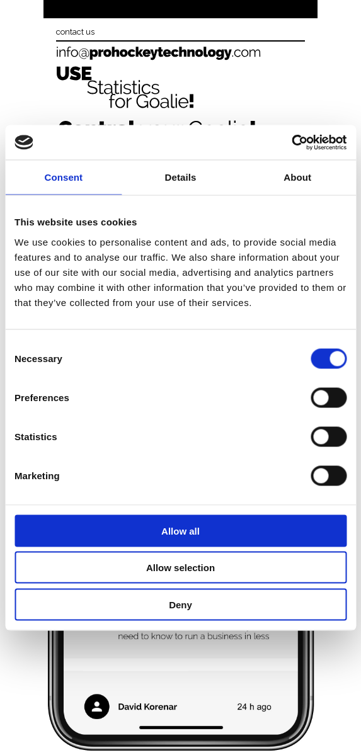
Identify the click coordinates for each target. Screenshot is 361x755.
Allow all (180, 530)
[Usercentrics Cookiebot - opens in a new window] (291, 142)
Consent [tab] (63, 177)
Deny (180, 604)
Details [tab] (181, 177)
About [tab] (297, 177)
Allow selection (180, 567)
